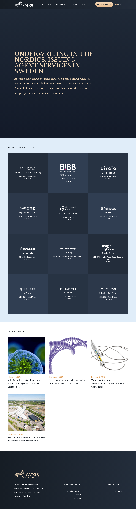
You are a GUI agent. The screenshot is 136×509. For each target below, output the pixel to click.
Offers (74, 4)
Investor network (104, 4)
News (83, 4)
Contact (77, 498)
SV (120, 4)
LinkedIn (118, 491)
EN (116, 4)
